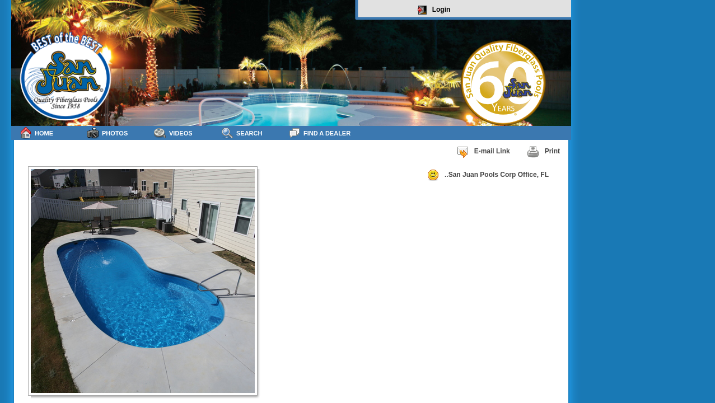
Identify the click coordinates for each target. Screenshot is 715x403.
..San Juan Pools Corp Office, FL (488, 175)
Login (434, 10)
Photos (107, 133)
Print (543, 152)
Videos (173, 133)
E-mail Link (483, 152)
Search (241, 133)
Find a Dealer (319, 133)
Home (36, 133)
